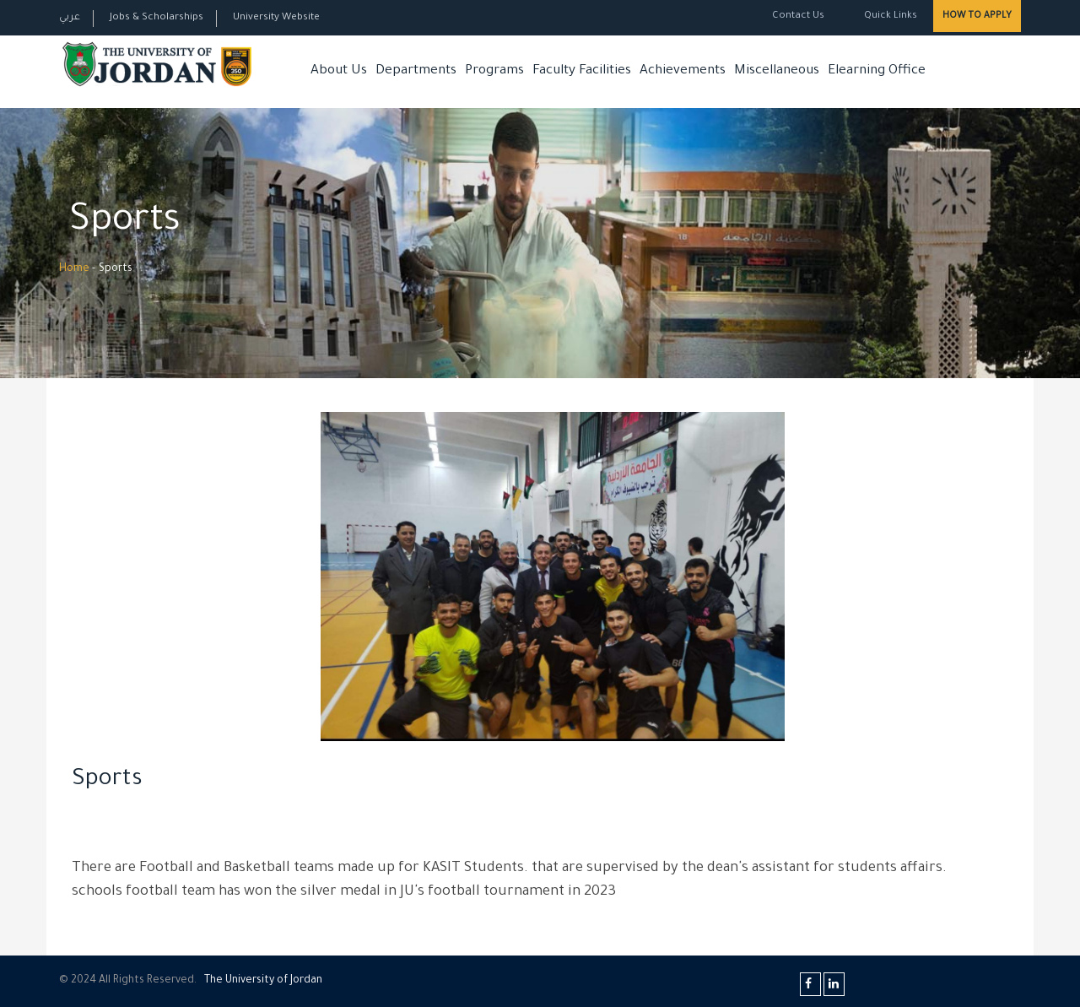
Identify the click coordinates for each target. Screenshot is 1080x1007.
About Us (338, 71)
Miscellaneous (776, 71)
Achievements (683, 71)
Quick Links (889, 16)
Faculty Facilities (581, 71)
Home (74, 269)
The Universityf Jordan (263, 981)
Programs (494, 71)
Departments (415, 71)
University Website (276, 18)
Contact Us (798, 16)
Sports (107, 780)
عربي (69, 18)
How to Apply (977, 16)
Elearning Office (877, 71)
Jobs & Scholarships (156, 18)
